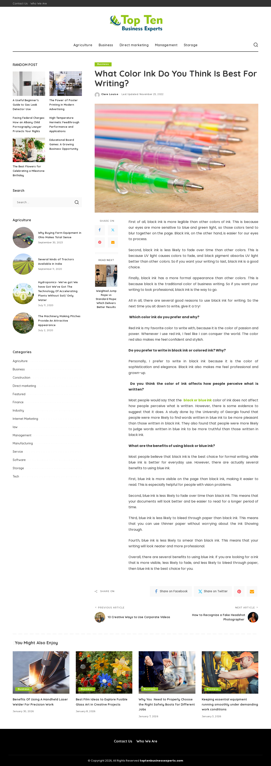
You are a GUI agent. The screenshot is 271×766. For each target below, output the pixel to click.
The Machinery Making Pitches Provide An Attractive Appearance (60, 325)
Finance (18, 407)
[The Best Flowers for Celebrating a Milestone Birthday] (29, 154)
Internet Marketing (25, 423)
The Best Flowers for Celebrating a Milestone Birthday (27, 175)
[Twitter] (113, 230)
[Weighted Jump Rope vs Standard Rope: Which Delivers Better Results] (106, 276)
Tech (16, 481)
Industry (18, 415)
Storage (18, 473)
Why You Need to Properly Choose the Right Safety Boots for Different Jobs (164, 704)
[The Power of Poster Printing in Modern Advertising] (65, 83)
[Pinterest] (100, 242)
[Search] (255, 45)
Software (19, 464)
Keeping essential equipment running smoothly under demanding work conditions (225, 704)
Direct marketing (24, 390)
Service (18, 456)
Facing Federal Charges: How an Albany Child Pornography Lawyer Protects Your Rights (27, 126)
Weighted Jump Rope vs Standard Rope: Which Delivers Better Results (106, 299)
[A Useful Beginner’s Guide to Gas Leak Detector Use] (29, 83)
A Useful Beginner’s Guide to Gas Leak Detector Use (26, 104)
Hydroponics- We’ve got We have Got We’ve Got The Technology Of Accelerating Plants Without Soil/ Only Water (59, 295)
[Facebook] (100, 230)
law (15, 431)
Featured (19, 399)
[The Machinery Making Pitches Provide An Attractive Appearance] (23, 327)
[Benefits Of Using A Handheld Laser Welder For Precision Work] (41, 672)
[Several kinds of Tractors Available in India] (23, 268)
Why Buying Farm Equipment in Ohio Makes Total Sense (57, 239)
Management (22, 440)
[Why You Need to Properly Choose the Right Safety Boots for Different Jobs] (167, 672)
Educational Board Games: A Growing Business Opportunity (64, 149)
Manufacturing (23, 448)
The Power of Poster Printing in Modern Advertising (63, 104)
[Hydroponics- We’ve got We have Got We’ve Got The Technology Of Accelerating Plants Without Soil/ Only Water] (23, 298)
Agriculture (20, 365)
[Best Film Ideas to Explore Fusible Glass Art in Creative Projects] (104, 672)
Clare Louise (109, 94)
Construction (21, 382)
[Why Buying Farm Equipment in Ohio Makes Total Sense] (23, 242)
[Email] (113, 242)
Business (103, 64)
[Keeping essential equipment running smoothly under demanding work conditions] (230, 672)
